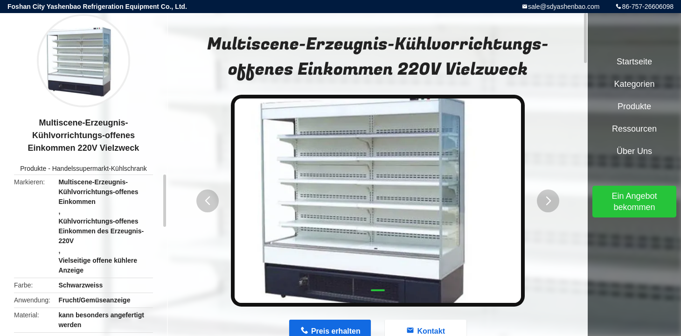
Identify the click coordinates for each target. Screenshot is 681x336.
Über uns (634, 151)
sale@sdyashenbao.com (564, 6)
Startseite (634, 61)
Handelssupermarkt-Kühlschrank (99, 168)
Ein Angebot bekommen (634, 201)
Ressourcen (634, 128)
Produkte (33, 168)
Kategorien (634, 84)
